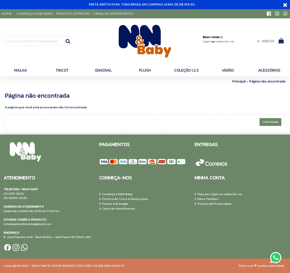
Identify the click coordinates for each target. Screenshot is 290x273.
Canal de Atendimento (117, 208)
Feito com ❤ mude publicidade (261, 265)
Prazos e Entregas (113, 204)
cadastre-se (225, 41)
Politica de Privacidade (213, 204)
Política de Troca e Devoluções (123, 199)
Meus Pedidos (206, 199)
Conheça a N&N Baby (116, 194)
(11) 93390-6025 (15, 198)
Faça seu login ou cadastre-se (218, 194)
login (206, 41)
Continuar (270, 122)
